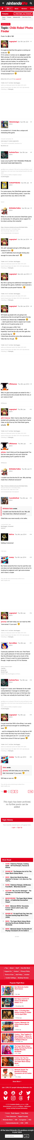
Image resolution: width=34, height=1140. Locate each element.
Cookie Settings (11, 978)
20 (31, 757)
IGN (16, 1120)
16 (31, 613)
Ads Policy (19, 974)
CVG (21, 1123)
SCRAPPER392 (14, 183)
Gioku (4, 767)
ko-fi (6, 83)
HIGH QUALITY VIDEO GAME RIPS (10, 141)
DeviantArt (10, 526)
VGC (29, 1120)
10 (31, 409)
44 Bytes (20, 1106)
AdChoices (27, 1106)
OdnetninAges (14, 122)
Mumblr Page (4, 672)
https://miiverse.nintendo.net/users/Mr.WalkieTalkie (14, 227)
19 (31, 715)
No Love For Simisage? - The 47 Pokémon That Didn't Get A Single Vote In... (18, 892)
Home (3, 17)
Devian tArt (3, 670)
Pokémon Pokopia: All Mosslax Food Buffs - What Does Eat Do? (18, 886)
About (12, 968)
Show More (17, 1081)
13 (31, 498)
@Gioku (3, 452)
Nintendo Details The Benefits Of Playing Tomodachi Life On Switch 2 (18, 930)
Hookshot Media (15, 1104)
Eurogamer (22, 1120)
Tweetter (3, 668)
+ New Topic (18, 13)
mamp (11, 557)
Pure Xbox (24, 1113)
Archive (26, 974)
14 (31, 534)
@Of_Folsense (5, 418)
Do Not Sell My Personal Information (17, 1108)
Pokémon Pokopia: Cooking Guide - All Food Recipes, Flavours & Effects (17, 865)
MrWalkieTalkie (15, 208)
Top (6, 968)
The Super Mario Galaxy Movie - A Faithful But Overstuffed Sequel (18, 900)
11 (31, 443)
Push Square (15, 1113)
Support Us (8, 971)
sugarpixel (13, 41)
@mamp (3, 622)
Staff (17, 968)
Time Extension (11, 1116)
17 (31, 643)
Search (28, 13)
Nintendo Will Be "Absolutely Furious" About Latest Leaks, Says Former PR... (17, 907)
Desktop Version (23, 978)
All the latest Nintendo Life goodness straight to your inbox (17, 1131)
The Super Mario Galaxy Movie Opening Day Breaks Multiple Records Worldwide (17, 923)
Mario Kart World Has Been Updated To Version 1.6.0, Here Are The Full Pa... (18, 879)
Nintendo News (8, 1120)
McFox (11, 534)
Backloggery (17, 83)
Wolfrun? (3, 528)
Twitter (3, 83)
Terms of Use (9, 974)
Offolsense (13, 384)
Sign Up (19, 827)
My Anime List (4, 145)
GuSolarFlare (14, 152)
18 (31, 680)
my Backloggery (5, 176)
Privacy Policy (25, 971)
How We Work (25, 968)
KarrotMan (13, 643)
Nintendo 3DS (16, 17)
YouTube (10, 83)
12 (31, 469)
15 (31, 557)
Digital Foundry (23, 1116)
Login (13, 827)
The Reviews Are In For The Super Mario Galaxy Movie (18, 872)
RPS (26, 1123)
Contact (16, 971)
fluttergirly (10, 89)
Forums (5, 14)
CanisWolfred (14, 498)
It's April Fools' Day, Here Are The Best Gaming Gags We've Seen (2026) (18, 915)
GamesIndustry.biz (12, 1123)
